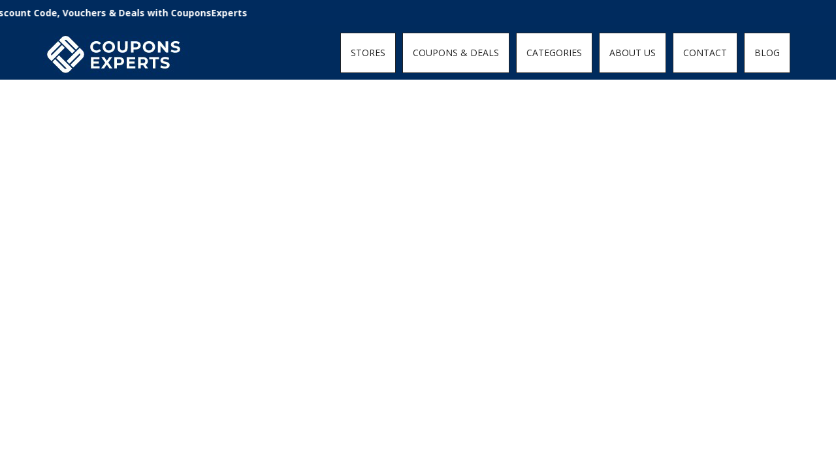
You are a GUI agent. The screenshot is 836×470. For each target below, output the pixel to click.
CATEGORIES (554, 52)
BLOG (767, 52)
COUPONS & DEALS (456, 52)
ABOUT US (632, 52)
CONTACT (705, 52)
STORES (368, 52)
